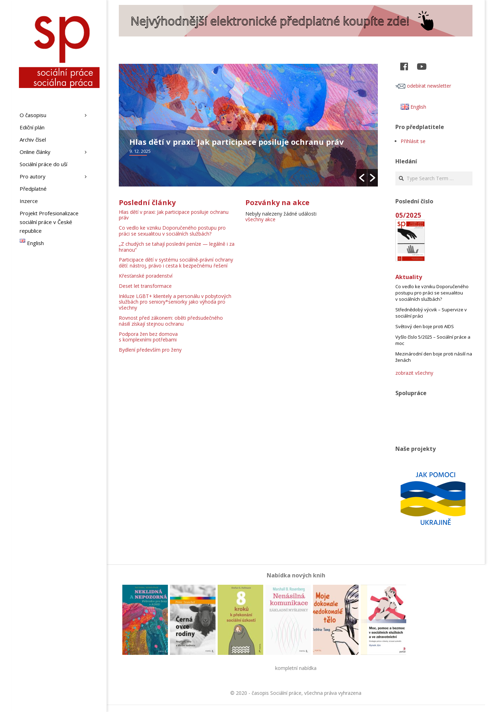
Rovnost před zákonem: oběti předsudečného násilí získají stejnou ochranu (171, 320)
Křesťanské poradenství (145, 275)
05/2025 (408, 215)
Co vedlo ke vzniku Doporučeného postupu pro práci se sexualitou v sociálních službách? (172, 230)
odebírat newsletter (423, 85)
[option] (248, 125)
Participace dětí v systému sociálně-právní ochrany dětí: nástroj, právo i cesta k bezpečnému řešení (176, 262)
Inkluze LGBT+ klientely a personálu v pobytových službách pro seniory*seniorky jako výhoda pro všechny (175, 302)
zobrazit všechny (414, 372)
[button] (361, 178)
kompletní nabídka (295, 668)
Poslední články (147, 202)
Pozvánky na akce (277, 202)
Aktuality (408, 277)
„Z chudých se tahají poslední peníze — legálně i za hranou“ (176, 246)
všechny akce (260, 219)
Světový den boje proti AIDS (424, 326)
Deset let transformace (145, 286)
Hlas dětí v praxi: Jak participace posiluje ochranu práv (236, 141)
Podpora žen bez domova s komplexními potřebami (148, 337)
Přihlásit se (413, 141)
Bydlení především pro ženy (150, 349)
